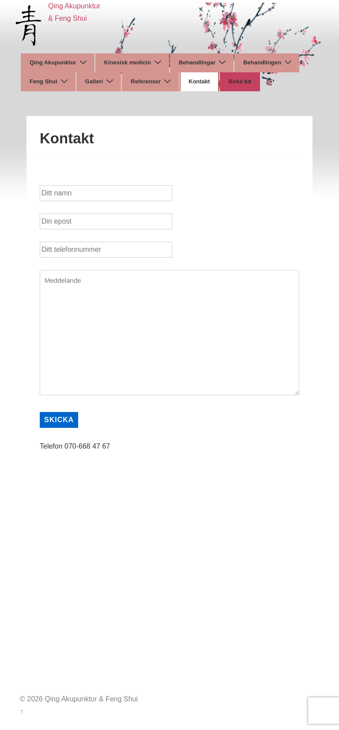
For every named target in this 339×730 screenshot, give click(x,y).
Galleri (100, 81)
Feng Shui (50, 81)
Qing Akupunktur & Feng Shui (90, 699)
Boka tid (240, 81)
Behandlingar (203, 62)
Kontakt (199, 81)
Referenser (152, 81)
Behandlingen (268, 62)
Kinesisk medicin (134, 62)
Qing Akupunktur (59, 62)
